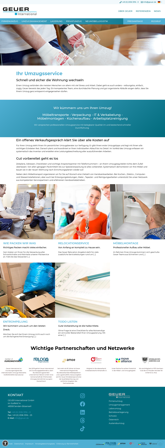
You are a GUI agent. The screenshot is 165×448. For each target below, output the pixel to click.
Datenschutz (19, 444)
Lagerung (56, 21)
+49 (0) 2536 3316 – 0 (21, 412)
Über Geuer (125, 11)
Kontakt (10, 444)
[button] (160, 443)
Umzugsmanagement (34, 21)
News (157, 11)
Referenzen (143, 11)
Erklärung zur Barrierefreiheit (67, 444)
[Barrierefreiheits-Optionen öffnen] (5, 443)
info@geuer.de (22, 418)
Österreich (114, 420)
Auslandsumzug (116, 423)
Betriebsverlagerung (118, 412)
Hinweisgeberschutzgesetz (45, 444)
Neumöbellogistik (96, 21)
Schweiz (113, 416)
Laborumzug (115, 408)
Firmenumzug (9, 21)
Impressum (29, 444)
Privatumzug (74, 21)
